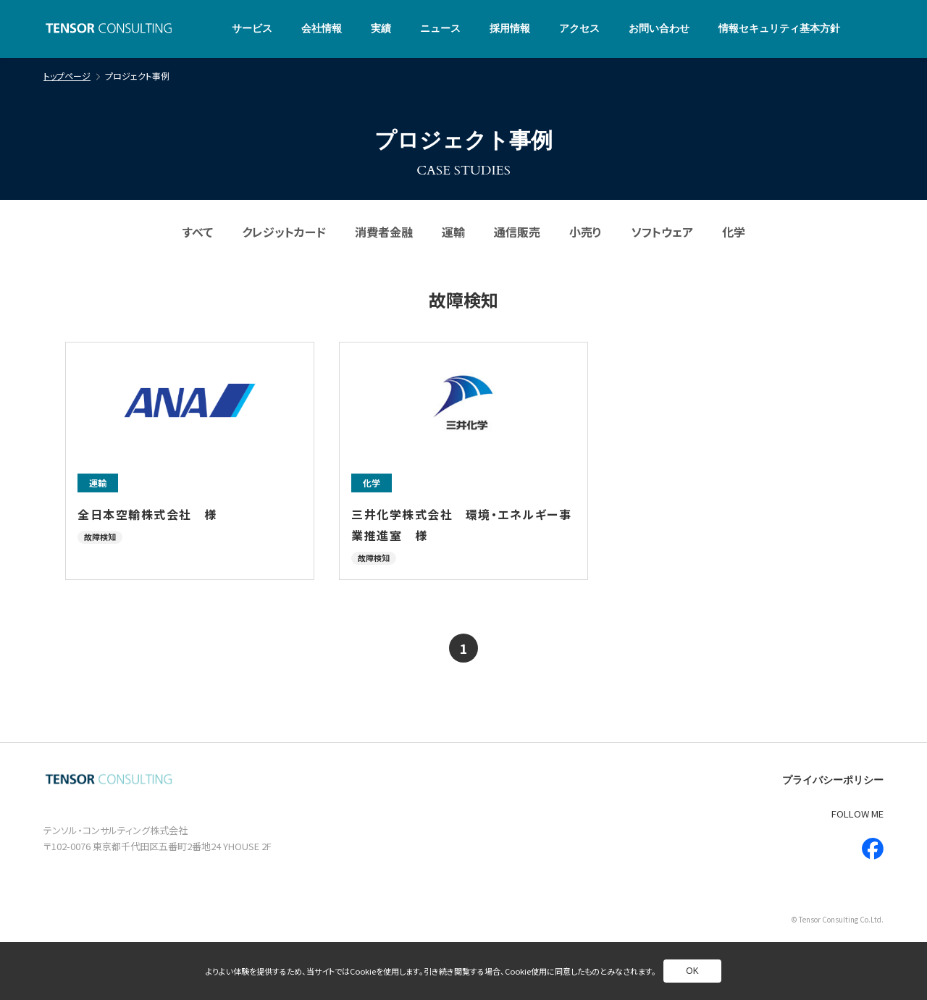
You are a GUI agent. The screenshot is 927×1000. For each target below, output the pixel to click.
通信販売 (517, 231)
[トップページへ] (108, 29)
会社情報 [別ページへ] (321, 28)
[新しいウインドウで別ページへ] (873, 849)
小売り (585, 231)
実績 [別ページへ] (381, 28)
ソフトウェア (662, 231)
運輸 (453, 231)
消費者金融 (384, 231)
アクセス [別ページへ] (579, 28)
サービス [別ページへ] (252, 28)
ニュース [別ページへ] (440, 28)
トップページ (67, 76)
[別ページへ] (189, 461)
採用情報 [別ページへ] (510, 28)
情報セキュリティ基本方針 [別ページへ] (779, 28)
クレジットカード (284, 231)
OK (692, 971)
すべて (198, 231)
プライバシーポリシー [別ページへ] (833, 780)
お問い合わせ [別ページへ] (659, 28)
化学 (733, 231)
